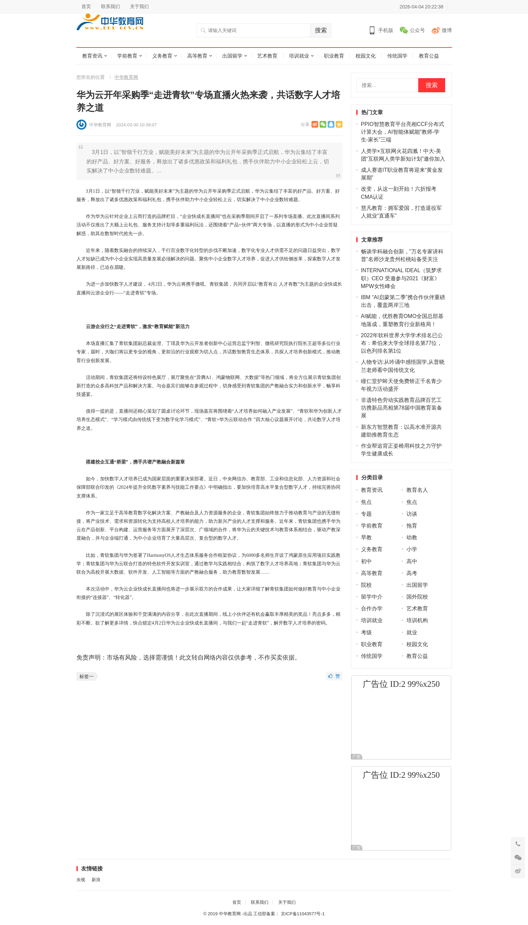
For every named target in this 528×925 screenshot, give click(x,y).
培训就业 (299, 56)
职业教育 (334, 56)
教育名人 (417, 490)
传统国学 (397, 56)
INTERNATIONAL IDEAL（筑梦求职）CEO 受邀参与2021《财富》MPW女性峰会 (401, 278)
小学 (411, 549)
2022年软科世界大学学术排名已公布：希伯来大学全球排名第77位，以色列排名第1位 (402, 343)
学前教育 (127, 56)
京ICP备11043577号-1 (303, 913)
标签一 (86, 676)
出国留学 (232, 56)
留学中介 (372, 597)
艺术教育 (267, 56)
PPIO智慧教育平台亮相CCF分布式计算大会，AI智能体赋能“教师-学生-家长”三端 (402, 131)
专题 (366, 514)
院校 (366, 585)
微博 (447, 30)
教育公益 (429, 56)
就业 (411, 632)
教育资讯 (92, 56)
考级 (366, 632)
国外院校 (417, 597)
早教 (366, 537)
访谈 (411, 514)
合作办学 (372, 608)
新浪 (96, 879)
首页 (86, 6)
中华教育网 (126, 77)
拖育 (411, 526)
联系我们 (110, 6)
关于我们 (139, 6)
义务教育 (162, 56)
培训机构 (417, 620)
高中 (411, 561)
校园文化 (366, 56)
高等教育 (197, 56)
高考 (411, 573)
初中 (366, 561)
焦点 (366, 502)
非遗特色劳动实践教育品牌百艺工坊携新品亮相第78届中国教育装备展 (401, 407)
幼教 (411, 537)
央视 (80, 879)
